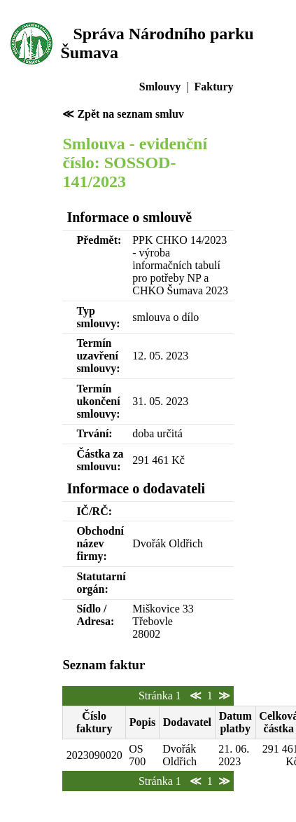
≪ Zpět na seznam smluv (122, 114)
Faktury (214, 87)
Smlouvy (160, 87)
